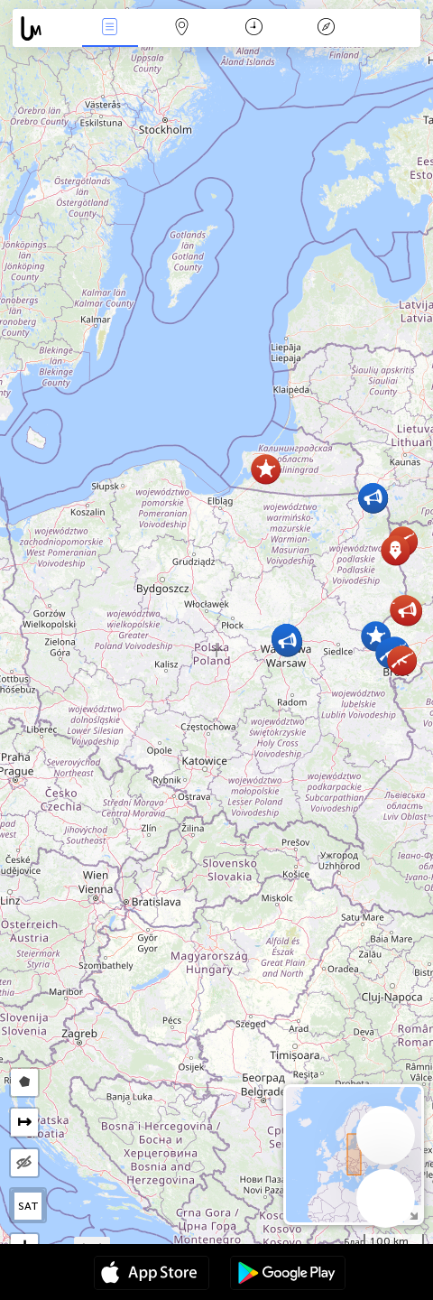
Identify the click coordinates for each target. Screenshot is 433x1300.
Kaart (182, 28)
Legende (326, 28)
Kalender (253, 28)
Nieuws (110, 28)
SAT (28, 1206)
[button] (395, 550)
